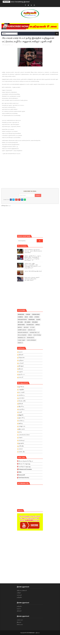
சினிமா (30, 335)
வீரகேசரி (19, 611)
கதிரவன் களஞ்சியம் (23, 332)
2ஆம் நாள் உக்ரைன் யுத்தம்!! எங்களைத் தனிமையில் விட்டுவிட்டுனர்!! (32, 279)
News (31, 317)
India (26, 317)
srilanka (34, 322)
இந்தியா (20, 327)
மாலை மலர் (20, 620)
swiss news (21, 324)
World (38, 324)
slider (38, 319)
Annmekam (21, 314)
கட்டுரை (32, 327)
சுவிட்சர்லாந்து (37, 335)
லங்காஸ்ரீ (19, 595)
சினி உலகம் (20, 624)
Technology (30, 324)
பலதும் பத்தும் (21, 340)
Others (37, 317)
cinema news (36, 314)
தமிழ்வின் (19, 597)
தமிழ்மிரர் (19, 606)
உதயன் (19, 608)
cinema (28, 314)
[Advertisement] (38, 221)
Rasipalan (32, 319)
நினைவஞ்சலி (30, 337)
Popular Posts (22, 319)
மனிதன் (19, 592)
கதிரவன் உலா (31, 329)
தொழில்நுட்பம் (21, 337)
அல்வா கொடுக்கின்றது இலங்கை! (20, 1)
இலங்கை (26, 327)
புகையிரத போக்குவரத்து (29, 467)
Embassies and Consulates (29, 470)
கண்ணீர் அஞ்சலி (22, 329)
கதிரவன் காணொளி (22, 590)
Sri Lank (20, 322)
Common (20, 317)
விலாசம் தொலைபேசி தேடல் (29, 461)
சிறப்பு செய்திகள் (22, 335)
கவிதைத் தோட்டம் (8, 44)
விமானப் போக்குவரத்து (29, 464)
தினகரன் (19, 622)
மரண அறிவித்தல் (31, 340)
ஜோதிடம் (20, 342)
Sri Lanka (27, 322)
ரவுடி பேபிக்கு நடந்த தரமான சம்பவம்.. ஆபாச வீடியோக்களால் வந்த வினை (33, 251)
